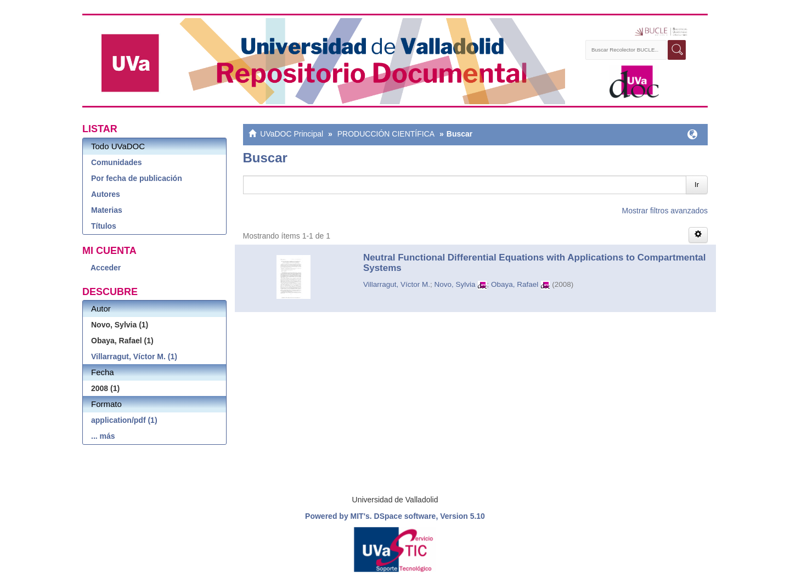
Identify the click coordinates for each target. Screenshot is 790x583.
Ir (697, 184)
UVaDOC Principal (291, 133)
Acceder (106, 267)
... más (103, 436)
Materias (106, 210)
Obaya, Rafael (514, 284)
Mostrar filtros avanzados (665, 210)
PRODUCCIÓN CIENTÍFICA (386, 133)
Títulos (103, 226)
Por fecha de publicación (136, 178)
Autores (105, 194)
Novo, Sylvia (454, 284)
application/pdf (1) (124, 420)
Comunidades (116, 162)
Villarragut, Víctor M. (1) (134, 356)
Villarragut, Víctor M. (396, 284)
